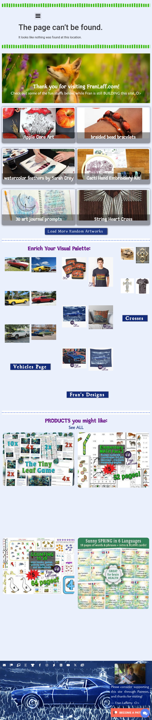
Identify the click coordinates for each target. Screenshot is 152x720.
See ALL (76, 428)
